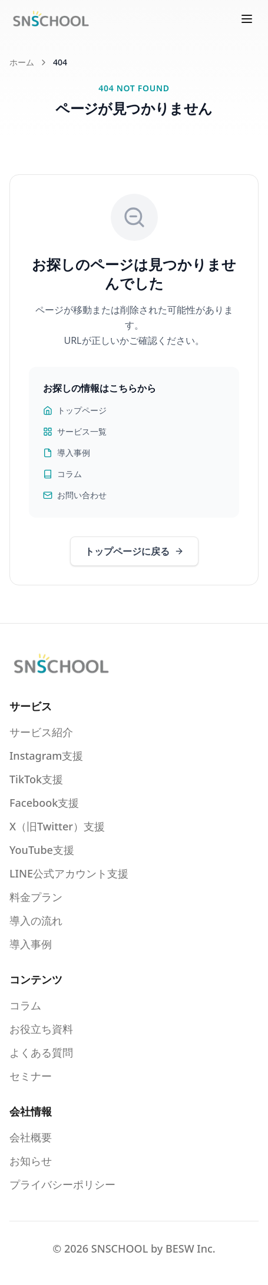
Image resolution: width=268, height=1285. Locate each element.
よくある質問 (41, 1052)
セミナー (30, 1076)
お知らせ (30, 1161)
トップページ (75, 410)
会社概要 (30, 1137)
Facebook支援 (44, 803)
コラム (62, 473)
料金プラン (35, 897)
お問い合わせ (75, 495)
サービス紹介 (41, 732)
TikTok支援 (36, 779)
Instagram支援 (46, 756)
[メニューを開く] (247, 19)
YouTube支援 (41, 850)
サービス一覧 (75, 431)
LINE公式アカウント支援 (68, 873)
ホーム (21, 62)
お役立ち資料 (41, 1029)
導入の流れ (35, 920)
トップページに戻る (134, 551)
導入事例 (66, 452)
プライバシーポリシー (62, 1184)
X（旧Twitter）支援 (57, 826)
